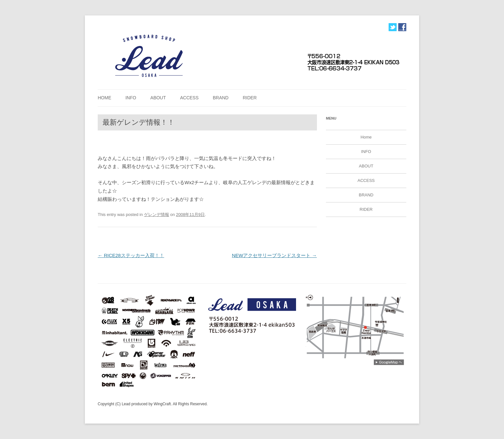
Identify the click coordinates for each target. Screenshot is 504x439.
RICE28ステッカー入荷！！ (131, 255)
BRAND (221, 97)
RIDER (250, 97)
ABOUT (158, 97)
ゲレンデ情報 (156, 214)
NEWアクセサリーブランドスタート (274, 255)
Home (104, 97)
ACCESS (189, 97)
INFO (130, 97)
